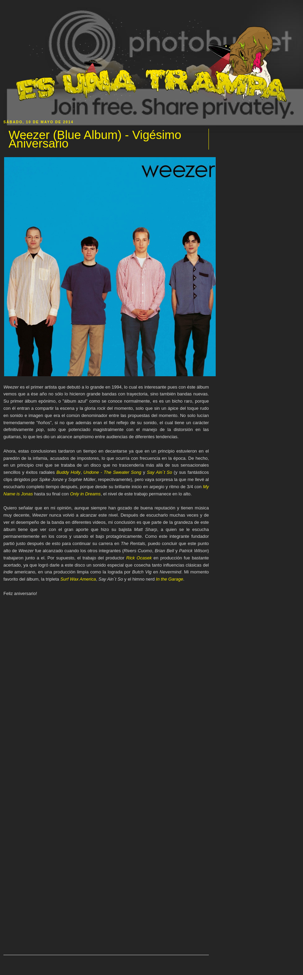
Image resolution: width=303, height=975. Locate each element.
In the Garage (169, 579)
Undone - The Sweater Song (112, 472)
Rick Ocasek (139, 557)
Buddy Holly (68, 472)
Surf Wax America (78, 579)
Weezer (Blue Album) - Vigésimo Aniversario (95, 139)
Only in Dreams (85, 493)
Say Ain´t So (159, 472)
